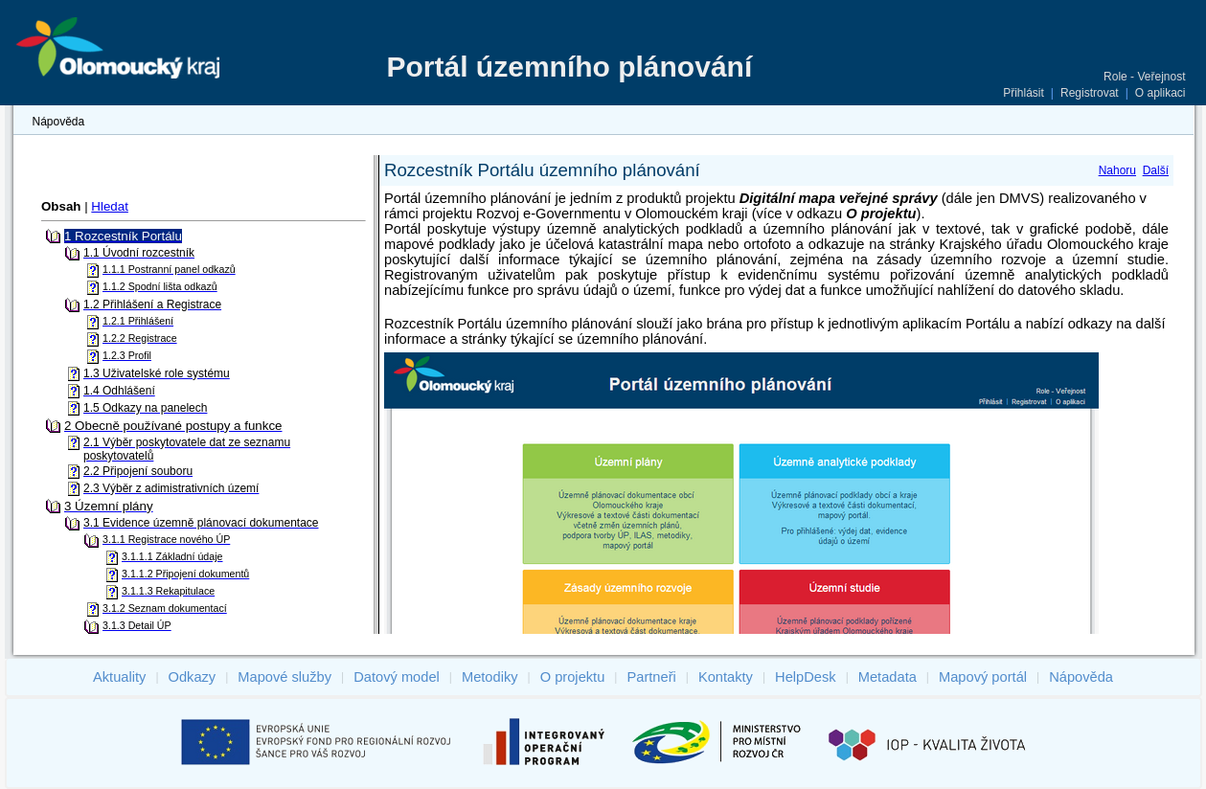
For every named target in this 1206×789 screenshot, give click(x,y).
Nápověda (59, 121)
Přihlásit (1023, 93)
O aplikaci (1160, 93)
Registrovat (1089, 93)
